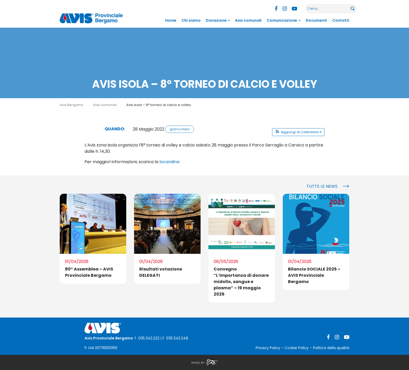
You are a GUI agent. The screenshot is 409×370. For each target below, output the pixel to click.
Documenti (316, 20)
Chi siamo (191, 20)
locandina (169, 162)
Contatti (340, 20)
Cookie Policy (297, 347)
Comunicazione (282, 20)
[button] (298, 132)
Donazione (216, 20)
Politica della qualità (331, 347)
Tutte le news (322, 186)
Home (170, 20)
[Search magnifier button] (352, 8)
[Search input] (328, 8)
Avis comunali (248, 20)
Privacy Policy (268, 347)
